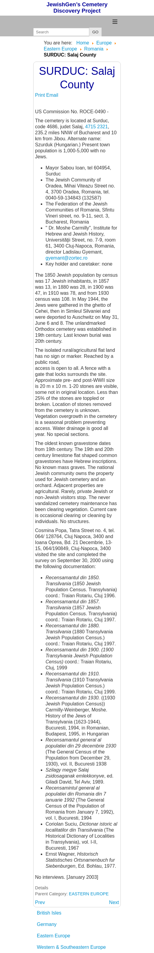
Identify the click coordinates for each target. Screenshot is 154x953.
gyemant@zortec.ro (66, 257)
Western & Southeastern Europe (71, 947)
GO (95, 32)
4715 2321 (96, 126)
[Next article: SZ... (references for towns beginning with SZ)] (114, 902)
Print (40, 95)
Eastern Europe (53, 935)
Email (52, 95)
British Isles (49, 912)
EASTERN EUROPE (89, 893)
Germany (47, 924)
